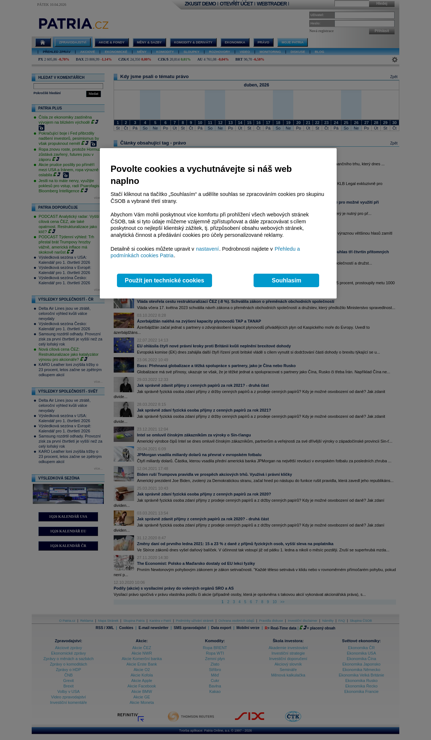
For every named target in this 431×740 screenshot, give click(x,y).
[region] (218, 223)
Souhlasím (286, 280)
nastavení (207, 249)
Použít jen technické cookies (164, 280)
